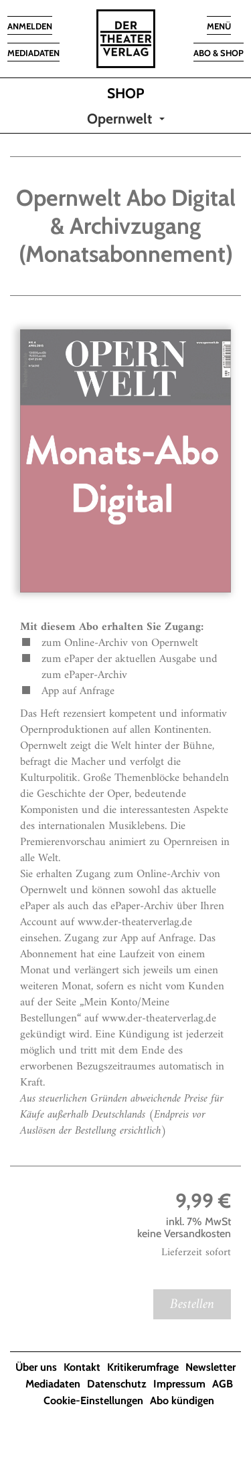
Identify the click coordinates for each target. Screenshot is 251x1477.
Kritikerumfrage (143, 1367)
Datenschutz (117, 1383)
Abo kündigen (182, 1400)
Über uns (36, 1367)
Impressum (179, 1383)
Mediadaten (52, 1383)
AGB (222, 1383)
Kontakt (82, 1367)
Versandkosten (197, 1233)
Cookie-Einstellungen (93, 1400)
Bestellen (192, 1304)
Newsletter (210, 1367)
